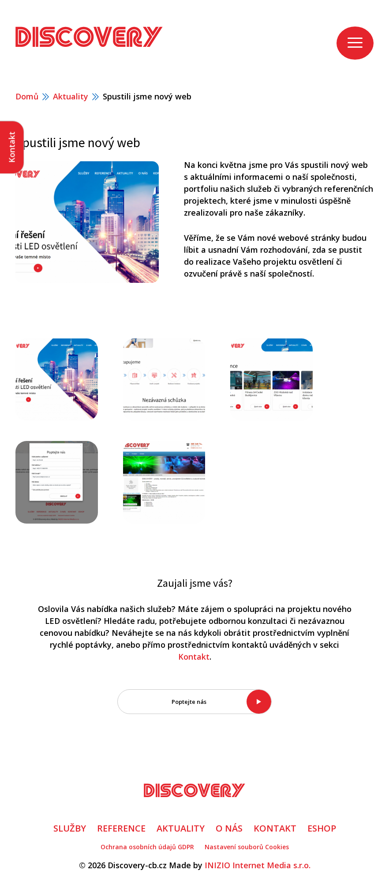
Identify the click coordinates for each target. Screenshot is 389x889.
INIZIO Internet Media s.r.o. (257, 865)
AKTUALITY (181, 828)
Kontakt (193, 656)
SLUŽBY (69, 828)
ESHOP (321, 828)
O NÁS (229, 828)
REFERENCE (121, 828)
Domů (26, 96)
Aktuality (70, 96)
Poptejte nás (189, 702)
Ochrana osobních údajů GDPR (147, 847)
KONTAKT (275, 828)
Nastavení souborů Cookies (247, 847)
